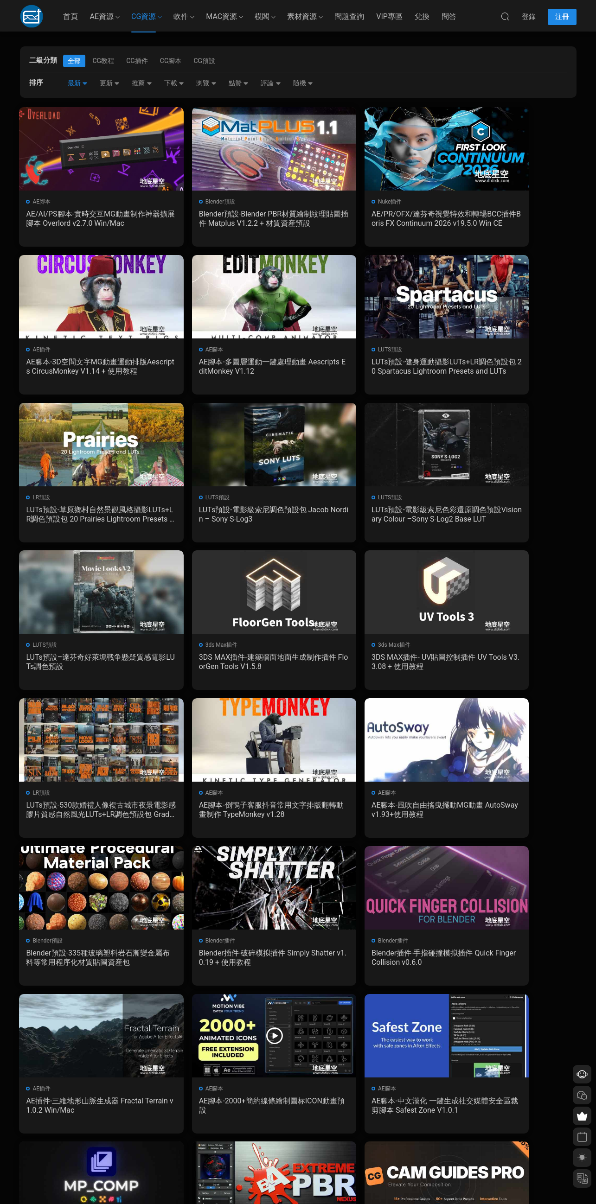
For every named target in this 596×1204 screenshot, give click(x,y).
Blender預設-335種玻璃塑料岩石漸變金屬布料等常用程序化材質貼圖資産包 (508, 665)
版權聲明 (217, 1142)
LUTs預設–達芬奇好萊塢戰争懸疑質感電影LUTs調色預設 (227, 516)
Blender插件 (48, 797)
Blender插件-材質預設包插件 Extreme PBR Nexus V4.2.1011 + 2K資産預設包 (368, 963)
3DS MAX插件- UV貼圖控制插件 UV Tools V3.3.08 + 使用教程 (509, 516)
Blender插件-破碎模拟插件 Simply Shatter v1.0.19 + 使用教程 (85, 814)
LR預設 (325, 350)
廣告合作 (217, 1155)
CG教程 (104, 60)
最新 (78, 83)
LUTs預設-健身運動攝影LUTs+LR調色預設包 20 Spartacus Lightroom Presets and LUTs (227, 367)
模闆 (262, 16)
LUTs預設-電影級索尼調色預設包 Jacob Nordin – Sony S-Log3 (510, 367)
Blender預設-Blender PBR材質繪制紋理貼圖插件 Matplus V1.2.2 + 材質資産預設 (224, 219)
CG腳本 (171, 60)
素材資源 (302, 16)
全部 (74, 60)
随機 (303, 83)
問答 (449, 16)
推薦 (142, 83)
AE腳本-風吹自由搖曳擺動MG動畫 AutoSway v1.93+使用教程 (366, 665)
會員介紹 (217, 1128)
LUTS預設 (187, 350)
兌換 (422, 16)
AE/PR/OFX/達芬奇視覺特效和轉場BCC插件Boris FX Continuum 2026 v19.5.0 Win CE (367, 219)
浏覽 (206, 83)
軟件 (180, 16)
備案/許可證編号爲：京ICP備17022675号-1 (298, 1181)
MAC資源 (221, 16)
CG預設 (204, 60)
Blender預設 (190, 201)
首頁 (70, 16)
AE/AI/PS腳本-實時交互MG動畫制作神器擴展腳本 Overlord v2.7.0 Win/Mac (84, 219)
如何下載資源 (223, 1115)
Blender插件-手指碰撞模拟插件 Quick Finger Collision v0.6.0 (227, 814)
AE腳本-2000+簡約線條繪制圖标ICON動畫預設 (510, 814)
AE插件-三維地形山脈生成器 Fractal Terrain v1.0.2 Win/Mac (368, 814)
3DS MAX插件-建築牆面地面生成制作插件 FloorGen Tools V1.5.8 (367, 516)
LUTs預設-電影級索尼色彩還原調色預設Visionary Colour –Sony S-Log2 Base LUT (85, 516)
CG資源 (143, 16)
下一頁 (321, 1016)
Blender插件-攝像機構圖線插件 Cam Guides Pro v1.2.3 (507, 963)
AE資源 (102, 16)
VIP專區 (389, 16)
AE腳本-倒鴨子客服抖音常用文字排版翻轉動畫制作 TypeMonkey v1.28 (226, 665)
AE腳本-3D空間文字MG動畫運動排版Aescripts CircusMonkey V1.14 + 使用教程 (508, 219)
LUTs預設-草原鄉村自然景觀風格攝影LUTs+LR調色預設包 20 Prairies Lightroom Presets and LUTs (368, 367)
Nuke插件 (328, 201)
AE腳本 (42, 201)
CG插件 (137, 60)
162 (295, 1016)
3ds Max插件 (332, 499)
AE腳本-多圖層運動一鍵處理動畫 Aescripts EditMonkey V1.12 (86, 367)
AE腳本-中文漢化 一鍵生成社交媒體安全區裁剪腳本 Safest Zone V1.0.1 (85, 963)
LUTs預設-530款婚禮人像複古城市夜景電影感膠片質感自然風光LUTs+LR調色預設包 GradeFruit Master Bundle (85, 665)
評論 (271, 83)
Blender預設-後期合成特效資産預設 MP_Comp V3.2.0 (226, 963)
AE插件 (467, 201)
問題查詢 (349, 16)
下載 (174, 83)
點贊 (239, 83)
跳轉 (368, 1016)
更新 (110, 83)
